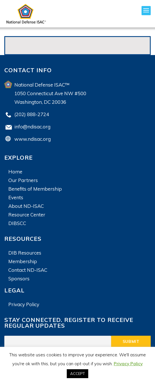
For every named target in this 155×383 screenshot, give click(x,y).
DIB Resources (24, 253)
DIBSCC (17, 223)
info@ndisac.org (32, 127)
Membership (22, 261)
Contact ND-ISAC (27, 270)
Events (15, 197)
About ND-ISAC (26, 206)
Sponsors (19, 278)
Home (15, 172)
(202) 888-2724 (31, 114)
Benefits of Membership (35, 189)
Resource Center (26, 215)
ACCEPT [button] (77, 373)
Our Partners (23, 180)
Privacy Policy (23, 304)
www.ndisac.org (32, 139)
